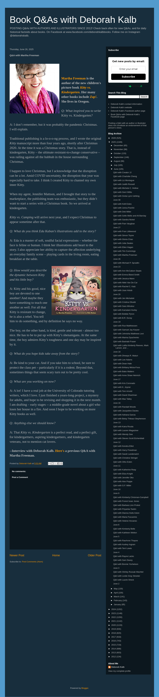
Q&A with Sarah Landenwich (126, 454)
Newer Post (17, 555)
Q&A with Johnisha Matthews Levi (128, 333)
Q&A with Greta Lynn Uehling (126, 196)
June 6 (116, 525)
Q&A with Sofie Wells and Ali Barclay (129, 216)
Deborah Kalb (118, 667)
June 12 (116, 442)
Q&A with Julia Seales (123, 243)
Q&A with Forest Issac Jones (126, 501)
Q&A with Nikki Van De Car (125, 282)
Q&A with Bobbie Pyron (123, 314)
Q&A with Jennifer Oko (123, 477)
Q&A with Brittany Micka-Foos (126, 367)
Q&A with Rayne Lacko (123, 556)
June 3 (116, 568)
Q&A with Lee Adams (122, 360)
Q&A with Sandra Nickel (124, 219)
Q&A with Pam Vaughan (124, 223)
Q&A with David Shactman (125, 395)
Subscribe (128, 76)
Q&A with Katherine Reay (124, 469)
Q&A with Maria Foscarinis (125, 517)
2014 (113, 649)
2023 (113, 613)
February (118, 600)
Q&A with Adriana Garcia (124, 415)
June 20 (116, 294)
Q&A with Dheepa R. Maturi (125, 355)
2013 (113, 652)
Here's (59, 451)
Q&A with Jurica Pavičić (123, 208)
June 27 (116, 227)
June (116, 169)
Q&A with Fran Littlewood (124, 231)
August (117, 161)
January (118, 604)
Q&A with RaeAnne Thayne (125, 540)
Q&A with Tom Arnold (122, 391)
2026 (113, 138)
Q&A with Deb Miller (122, 212)
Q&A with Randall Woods (124, 407)
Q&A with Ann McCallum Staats (127, 271)
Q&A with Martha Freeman (125, 255)
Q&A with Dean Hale (122, 363)
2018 (113, 633)
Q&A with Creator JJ (122, 172)
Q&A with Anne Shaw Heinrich (126, 375)
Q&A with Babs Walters (123, 371)
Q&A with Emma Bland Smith (126, 274)
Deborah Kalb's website (121, 107)
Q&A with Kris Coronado (124, 383)
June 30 (116, 200)
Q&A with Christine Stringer (125, 458)
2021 (113, 621)
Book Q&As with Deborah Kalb (73, 19)
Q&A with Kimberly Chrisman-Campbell (130, 497)
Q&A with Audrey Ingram (124, 544)
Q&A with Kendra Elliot (123, 446)
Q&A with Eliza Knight (123, 474)
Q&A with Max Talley (122, 399)
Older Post (94, 555)
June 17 (116, 379)
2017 (113, 637)
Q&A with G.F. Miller (122, 485)
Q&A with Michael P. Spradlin (126, 263)
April (116, 593)
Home (56, 555)
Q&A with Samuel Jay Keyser (126, 330)
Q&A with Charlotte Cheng (125, 176)
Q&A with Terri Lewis (122, 548)
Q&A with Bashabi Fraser (124, 341)
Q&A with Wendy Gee (123, 434)
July (116, 165)
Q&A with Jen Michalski (123, 298)
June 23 (116, 267)
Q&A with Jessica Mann (123, 278)
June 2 (116, 584)
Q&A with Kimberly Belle (124, 529)
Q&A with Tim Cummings (124, 251)
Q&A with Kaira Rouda (123, 426)
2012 (113, 656)
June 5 (116, 536)
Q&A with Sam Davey (122, 560)
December (119, 145)
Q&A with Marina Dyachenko (126, 337)
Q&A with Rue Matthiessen (125, 326)
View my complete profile (119, 671)
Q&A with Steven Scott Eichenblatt (128, 438)
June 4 (116, 552)
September (119, 157)
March (117, 596)
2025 (113, 142)
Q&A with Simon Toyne (123, 235)
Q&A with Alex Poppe (122, 481)
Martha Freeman (73, 78)
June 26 (116, 259)
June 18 (116, 352)
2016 (113, 641)
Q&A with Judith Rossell (124, 184)
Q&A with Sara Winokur (123, 306)
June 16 (116, 403)
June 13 (116, 422)
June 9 (116, 493)
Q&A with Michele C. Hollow (125, 188)
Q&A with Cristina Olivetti (124, 302)
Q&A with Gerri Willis (122, 192)
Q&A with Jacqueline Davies (126, 411)
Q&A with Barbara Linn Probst (126, 505)
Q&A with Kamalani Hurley (125, 310)
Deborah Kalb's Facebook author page (128, 111)
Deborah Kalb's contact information (126, 104)
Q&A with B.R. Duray (122, 318)
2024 (113, 609)
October (118, 153)
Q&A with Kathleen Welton (125, 532)
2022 (113, 617)
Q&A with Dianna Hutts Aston (126, 513)
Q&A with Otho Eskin (122, 462)
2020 (113, 625)
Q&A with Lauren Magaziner (125, 430)
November (119, 149)
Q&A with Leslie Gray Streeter (126, 576)
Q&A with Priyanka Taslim (124, 509)
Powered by (128, 86)
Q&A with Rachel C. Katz (124, 286)
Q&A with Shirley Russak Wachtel (128, 572)
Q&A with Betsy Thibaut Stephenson (129, 418)
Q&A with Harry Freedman (125, 450)
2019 (113, 629)
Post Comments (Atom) (32, 561)
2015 (113, 645)
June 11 (116, 466)
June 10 (116, 489)
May (116, 588)
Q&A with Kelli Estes (122, 204)
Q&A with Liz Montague (123, 180)
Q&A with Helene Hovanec (125, 521)
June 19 (116, 322)
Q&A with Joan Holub (122, 290)
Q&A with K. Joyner (122, 387)
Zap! (93, 97)
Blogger (84, 688)
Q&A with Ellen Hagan (123, 247)
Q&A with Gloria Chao (123, 239)
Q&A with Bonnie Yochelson (125, 564)
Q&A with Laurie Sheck (123, 580)
